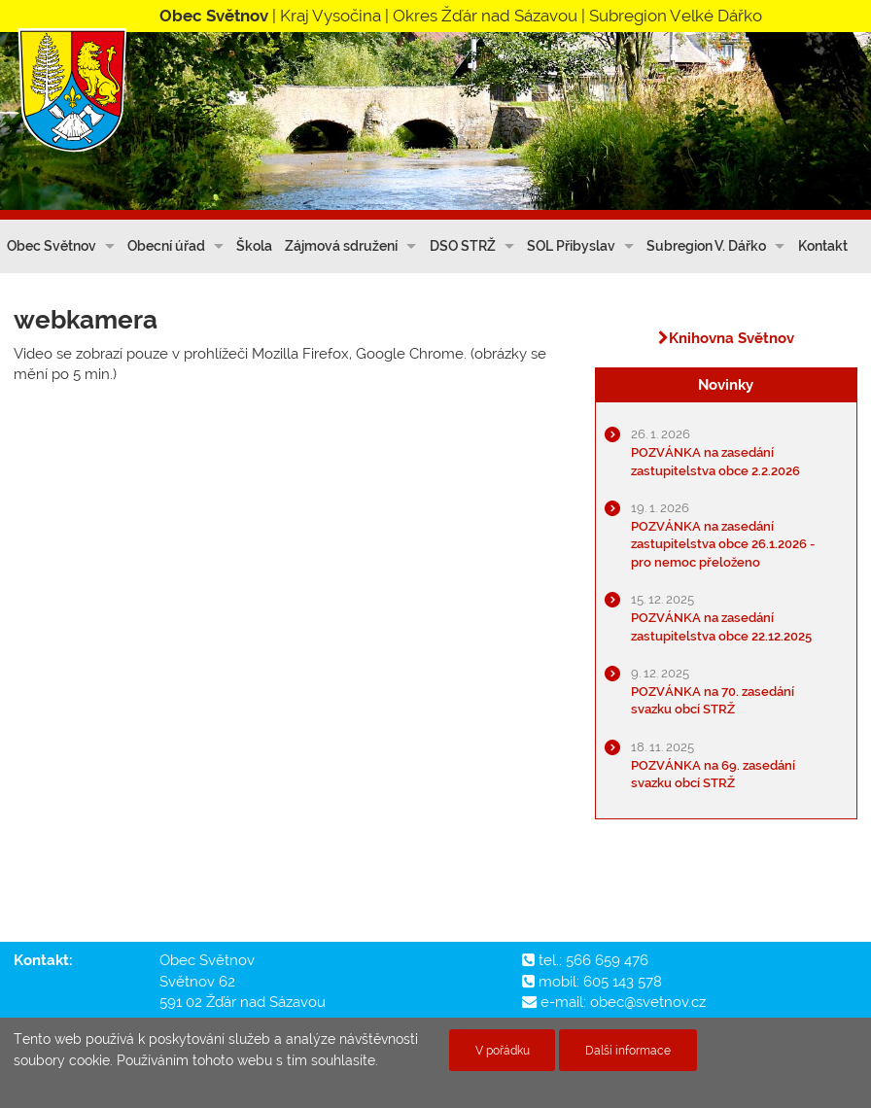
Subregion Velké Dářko (675, 15)
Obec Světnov (51, 246)
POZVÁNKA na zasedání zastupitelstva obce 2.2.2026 (715, 452)
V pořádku (502, 1050)
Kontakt (823, 246)
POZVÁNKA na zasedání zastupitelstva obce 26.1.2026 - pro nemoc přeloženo (723, 535)
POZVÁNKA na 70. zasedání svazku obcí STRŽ (712, 691)
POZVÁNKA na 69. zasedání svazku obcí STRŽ (713, 765)
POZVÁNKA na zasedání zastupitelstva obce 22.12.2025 (721, 617)
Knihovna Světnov (726, 338)
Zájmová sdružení (341, 246)
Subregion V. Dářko (706, 246)
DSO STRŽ (463, 246)
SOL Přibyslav (571, 246)
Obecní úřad (166, 246)
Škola (254, 246)
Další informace (628, 1050)
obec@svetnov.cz (648, 1002)
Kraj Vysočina (330, 15)
